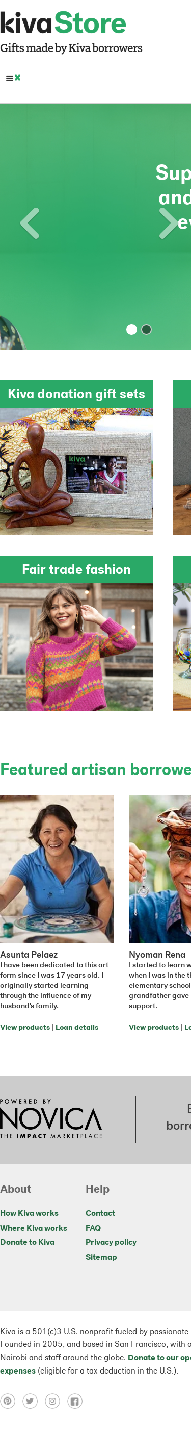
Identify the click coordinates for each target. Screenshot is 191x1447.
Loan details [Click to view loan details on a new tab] (77, 1028)
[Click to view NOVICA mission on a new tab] (51, 1120)
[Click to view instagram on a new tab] (56, 1401)
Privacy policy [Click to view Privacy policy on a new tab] (111, 1243)
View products (25, 1028)
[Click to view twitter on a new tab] (33, 1401)
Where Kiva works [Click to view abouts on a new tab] (33, 1229)
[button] (14, 227)
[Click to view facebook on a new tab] (77, 1401)
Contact (100, 1214)
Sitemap (101, 1258)
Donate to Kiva (27, 1243)
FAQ (93, 1229)
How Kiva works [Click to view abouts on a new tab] (29, 1214)
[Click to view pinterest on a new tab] (11, 1401)
